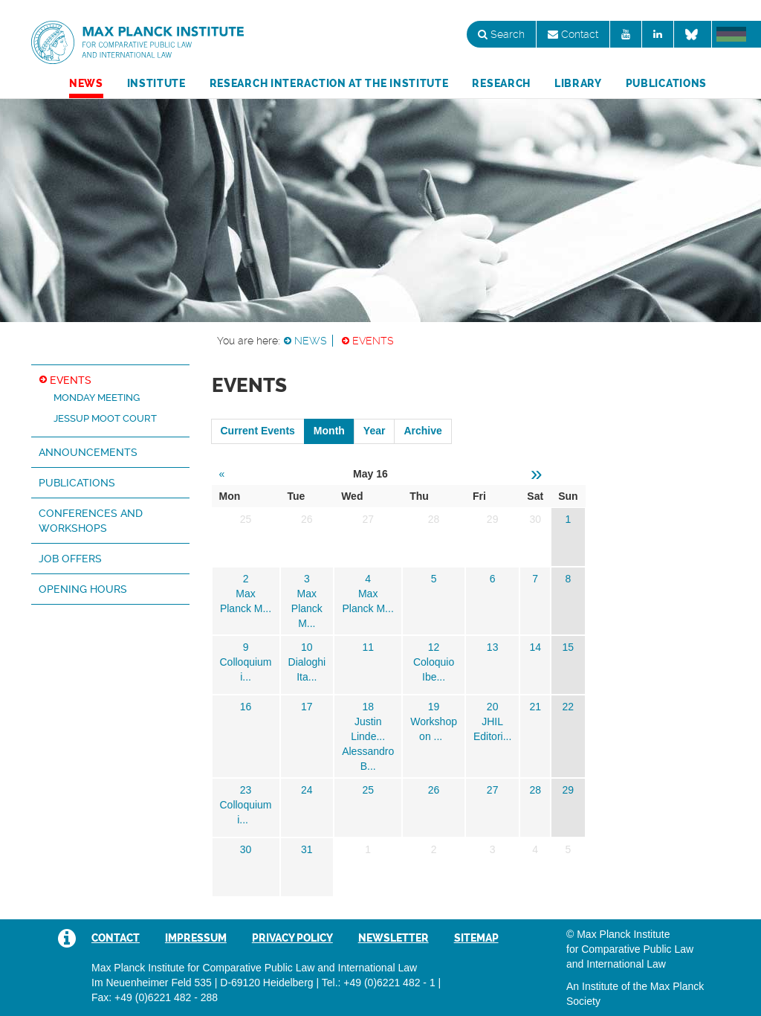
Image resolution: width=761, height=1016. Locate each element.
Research (501, 83)
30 (246, 849)
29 (568, 790)
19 (434, 707)
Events (373, 341)
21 (535, 707)
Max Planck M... (307, 608)
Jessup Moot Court (105, 418)
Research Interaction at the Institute (329, 83)
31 (307, 849)
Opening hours (83, 589)
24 (307, 790)
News (86, 83)
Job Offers (70, 559)
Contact (573, 34)
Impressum (196, 938)
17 (307, 707)
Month (329, 431)
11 (368, 647)
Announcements (88, 452)
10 (307, 647)
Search (501, 34)
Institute (156, 83)
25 (368, 790)
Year (374, 431)
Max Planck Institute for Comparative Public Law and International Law (137, 43)
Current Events (258, 431)
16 (246, 707)
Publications (666, 83)
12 (434, 647)
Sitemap (476, 938)
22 (568, 707)
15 (568, 647)
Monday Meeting (97, 397)
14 (535, 647)
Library (578, 83)
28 (535, 790)
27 (493, 790)
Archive (422, 431)
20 (493, 707)
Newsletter (393, 938)
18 (368, 707)
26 (434, 790)
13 (493, 647)
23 (246, 790)
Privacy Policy (292, 938)
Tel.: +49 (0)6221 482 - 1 (378, 982)
